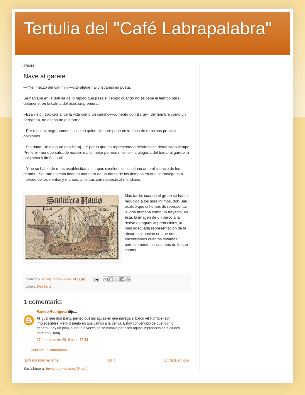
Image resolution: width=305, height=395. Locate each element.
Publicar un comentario (49, 350)
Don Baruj (44, 286)
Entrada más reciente (41, 360)
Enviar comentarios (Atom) (66, 369)
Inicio (111, 360)
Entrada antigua (176, 360)
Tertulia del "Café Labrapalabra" (147, 28)
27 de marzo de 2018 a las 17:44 (62, 340)
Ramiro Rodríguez (52, 312)
